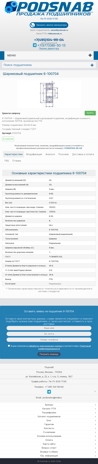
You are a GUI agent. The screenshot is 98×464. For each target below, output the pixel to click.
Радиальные (55, 283)
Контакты (49, 428)
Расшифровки (49, 412)
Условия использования (49, 436)
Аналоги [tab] (50, 154)
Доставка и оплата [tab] (83, 154)
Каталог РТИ (49, 408)
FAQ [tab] (6, 160)
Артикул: (7, 133)
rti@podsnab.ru (55, 34)
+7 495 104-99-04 (54, 386)
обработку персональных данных (45, 346)
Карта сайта (49, 444)
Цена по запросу (11, 113)
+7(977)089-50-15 (51, 45)
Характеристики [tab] (13, 154)
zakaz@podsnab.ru (59, 30)
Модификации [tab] (34, 154)
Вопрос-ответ (49, 447)
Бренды (49, 404)
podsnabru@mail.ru (52, 397)
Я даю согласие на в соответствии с (49, 347)
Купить (90, 113)
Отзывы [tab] (16, 160)
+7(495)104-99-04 (49, 40)
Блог (49, 420)
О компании (49, 432)
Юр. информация (49, 455)
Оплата (49, 440)
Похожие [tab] (63, 154)
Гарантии (49, 424)
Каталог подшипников (49, 416)
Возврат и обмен (49, 451)
